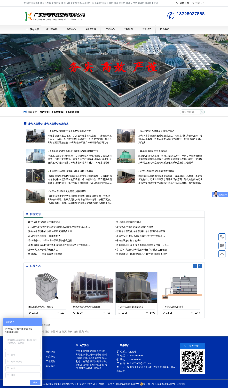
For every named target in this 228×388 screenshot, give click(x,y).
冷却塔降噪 (44, 325)
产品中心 (110, 29)
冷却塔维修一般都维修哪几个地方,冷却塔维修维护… (143, 254)
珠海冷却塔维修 (56, 17)
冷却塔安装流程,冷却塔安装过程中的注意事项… (140, 236)
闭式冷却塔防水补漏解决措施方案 (157, 171)
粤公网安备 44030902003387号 (157, 384)
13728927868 (222, 237)
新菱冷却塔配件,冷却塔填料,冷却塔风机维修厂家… (142, 231)
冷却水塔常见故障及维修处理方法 (157, 131)
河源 (64, 331)
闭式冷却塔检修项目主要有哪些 (44, 222)
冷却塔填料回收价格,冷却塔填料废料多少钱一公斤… (143, 245)
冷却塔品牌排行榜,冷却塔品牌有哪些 (135, 226)
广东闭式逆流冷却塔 (173, 306)
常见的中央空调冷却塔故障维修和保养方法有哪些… (142, 249)
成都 (87, 331)
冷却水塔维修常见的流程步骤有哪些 (67, 191)
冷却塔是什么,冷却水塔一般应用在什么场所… (51, 240)
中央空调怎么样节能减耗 (129, 240)
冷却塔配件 (90, 29)
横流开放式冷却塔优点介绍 (87, 306)
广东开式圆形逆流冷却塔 (130, 306)
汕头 (75, 331)
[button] (109, 104)
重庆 (81, 331)
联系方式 (200, 3)
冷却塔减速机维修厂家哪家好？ (44, 236)
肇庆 (70, 331)
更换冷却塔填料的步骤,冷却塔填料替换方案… (51, 231)
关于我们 (146, 29)
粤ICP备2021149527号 (127, 384)
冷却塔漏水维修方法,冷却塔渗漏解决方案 (70, 131)
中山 (58, 331)
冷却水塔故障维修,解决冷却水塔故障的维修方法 (73, 151)
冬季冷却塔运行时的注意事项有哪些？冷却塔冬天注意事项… (59, 245)
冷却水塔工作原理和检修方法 (43, 249)
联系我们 (164, 29)
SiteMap (181, 384)
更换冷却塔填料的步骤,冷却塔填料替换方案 (71, 171)
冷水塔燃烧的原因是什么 (129, 222)
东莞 (53, 331)
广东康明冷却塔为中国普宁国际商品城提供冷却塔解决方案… (59, 226)
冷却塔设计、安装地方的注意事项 (45, 254)
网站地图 (184, 3)
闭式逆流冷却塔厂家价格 (41, 306)
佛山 (47, 331)
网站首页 (34, 29)
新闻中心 (71, 29)
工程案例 (128, 29)
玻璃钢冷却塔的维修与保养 (153, 151)
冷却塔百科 (51, 29)
